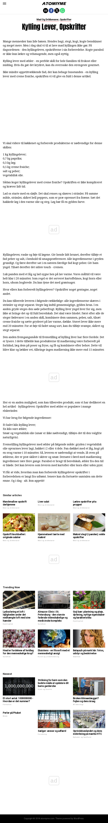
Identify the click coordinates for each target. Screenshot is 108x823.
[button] (4, 4)
